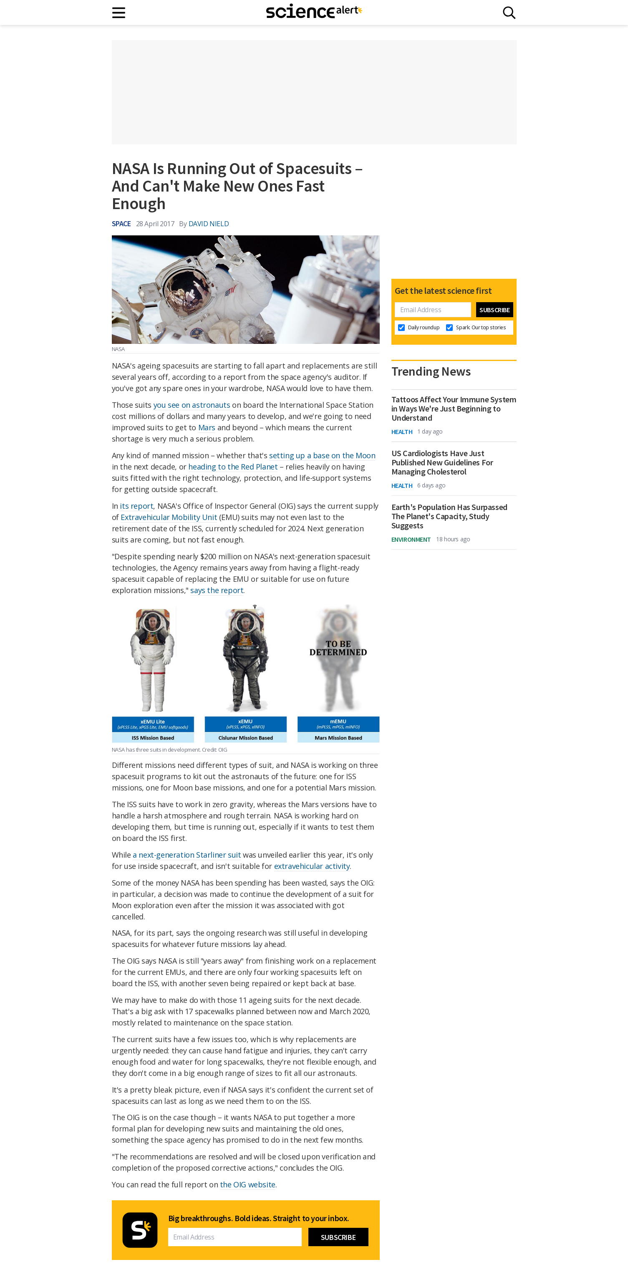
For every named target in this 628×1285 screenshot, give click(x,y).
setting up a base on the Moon (322, 455)
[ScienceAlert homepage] (314, 12)
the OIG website (247, 1184)
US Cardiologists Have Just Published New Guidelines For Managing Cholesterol (442, 462)
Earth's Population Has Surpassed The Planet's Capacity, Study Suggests (449, 516)
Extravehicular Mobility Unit (169, 517)
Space (121, 223)
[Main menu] (119, 12)
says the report (216, 590)
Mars (206, 427)
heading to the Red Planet (232, 467)
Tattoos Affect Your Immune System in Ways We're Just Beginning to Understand (454, 408)
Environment (411, 539)
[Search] (509, 12)
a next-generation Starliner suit (187, 855)
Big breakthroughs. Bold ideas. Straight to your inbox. (258, 1218)
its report (136, 506)
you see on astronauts (192, 405)
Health (402, 431)
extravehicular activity (312, 866)
